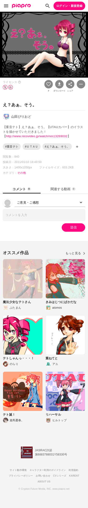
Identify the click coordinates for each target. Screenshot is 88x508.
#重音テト (11, 146)
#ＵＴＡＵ (31, 146)
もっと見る (75, 253)
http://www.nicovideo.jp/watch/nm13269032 (36, 136)
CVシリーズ (59, 475)
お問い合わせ (43, 475)
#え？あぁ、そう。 (57, 146)
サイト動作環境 (18, 470)
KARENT (74, 475)
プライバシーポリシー (21, 475)
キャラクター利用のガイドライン (48, 470)
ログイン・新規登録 (69, 6)
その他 (21, 172)
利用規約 (73, 470)
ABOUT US (44, 481)
